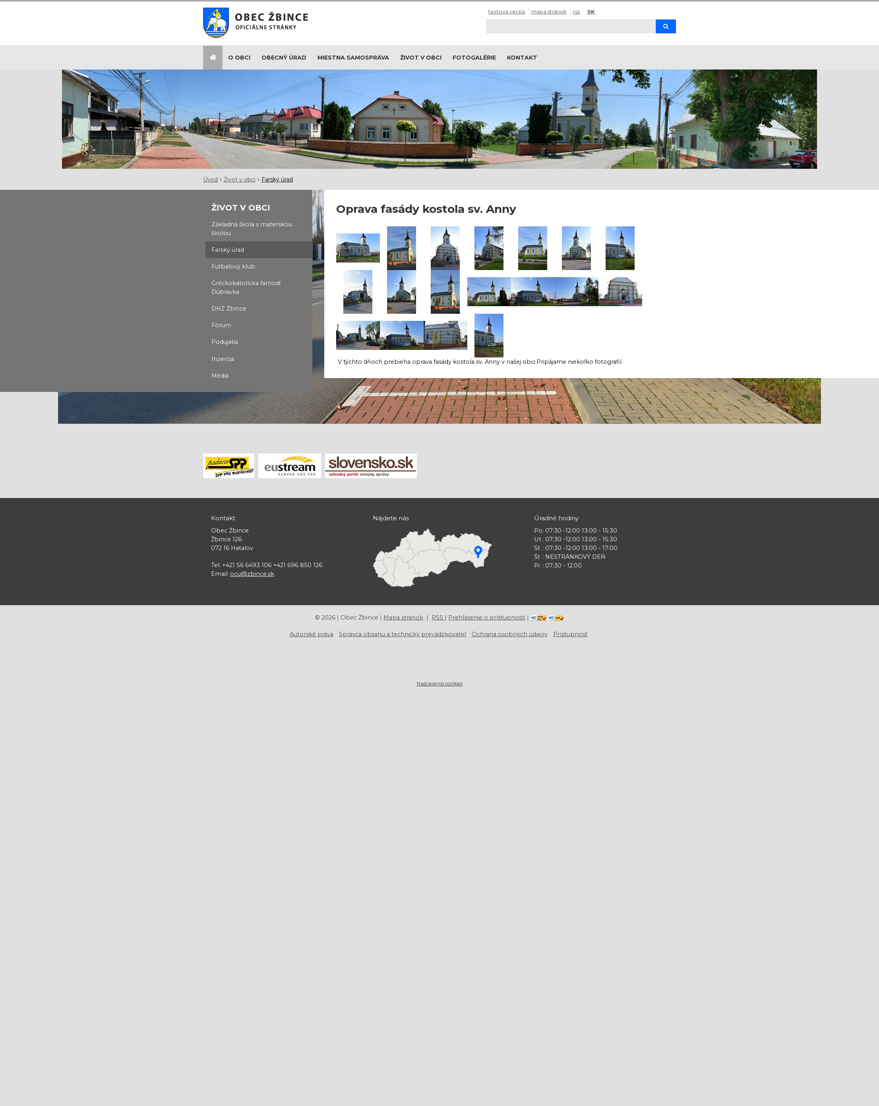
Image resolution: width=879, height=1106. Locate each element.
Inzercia (222, 359)
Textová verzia (506, 11)
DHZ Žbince (228, 308)
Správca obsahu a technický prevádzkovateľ (402, 634)
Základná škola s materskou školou (251, 229)
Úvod (210, 179)
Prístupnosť (570, 634)
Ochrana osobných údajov (510, 634)
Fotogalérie (474, 57)
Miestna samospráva (353, 57)
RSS (576, 11)
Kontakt (522, 57)
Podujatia (224, 342)
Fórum (221, 325)
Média (219, 375)
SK (591, 11)
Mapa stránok (549, 11)
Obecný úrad (283, 57)
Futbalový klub (233, 266)
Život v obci (420, 57)
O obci (239, 57)
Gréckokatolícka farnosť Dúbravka (246, 287)
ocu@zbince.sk (252, 573)
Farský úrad (277, 179)
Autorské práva (311, 634)
